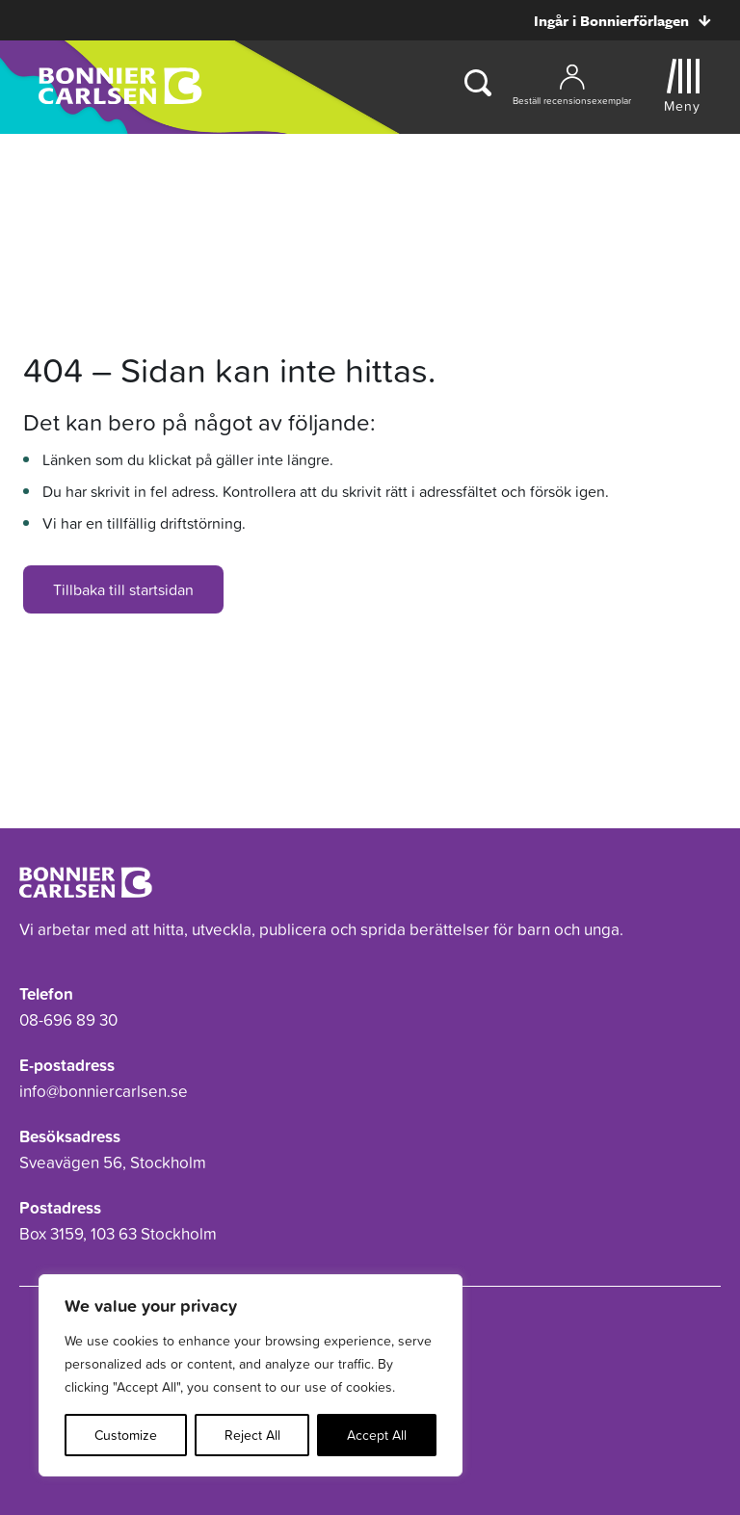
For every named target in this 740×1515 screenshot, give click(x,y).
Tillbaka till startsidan (123, 589)
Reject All (252, 1435)
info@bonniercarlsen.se (103, 1091)
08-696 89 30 (68, 1019)
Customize (125, 1435)
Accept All (377, 1435)
